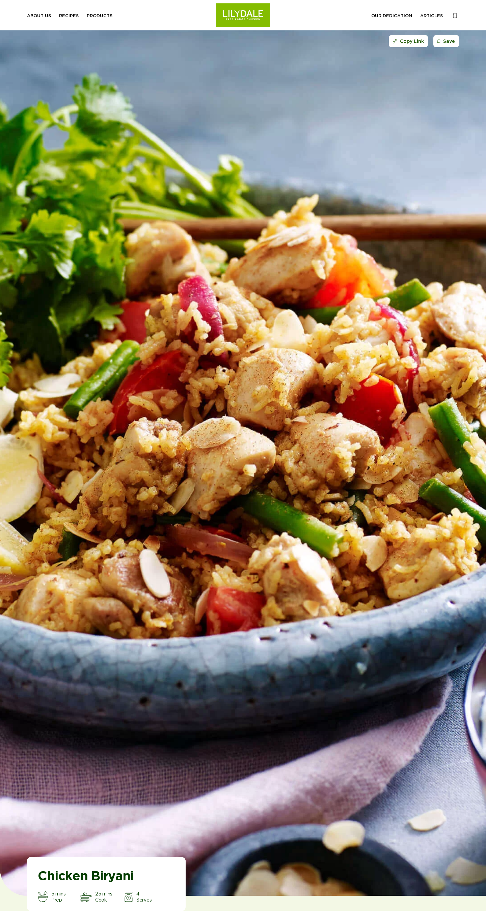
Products (99, 15)
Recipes (69, 15)
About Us (39, 15)
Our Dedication (391, 15)
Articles (431, 15)
